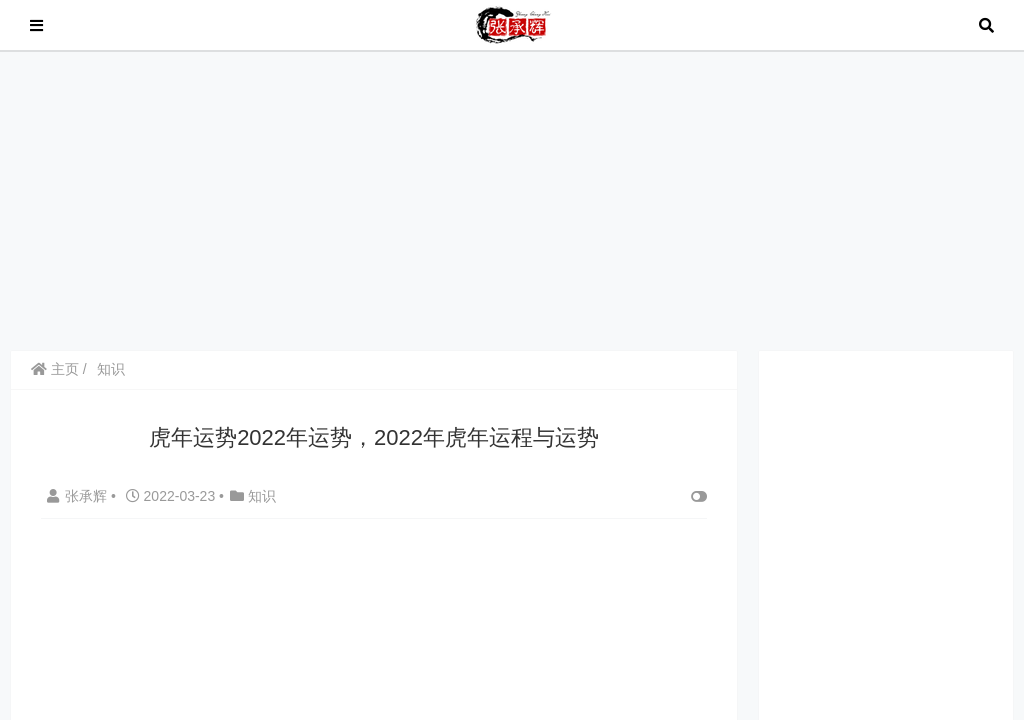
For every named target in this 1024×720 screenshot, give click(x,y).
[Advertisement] (512, 200)
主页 (55, 369)
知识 (111, 369)
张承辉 (79, 496)
